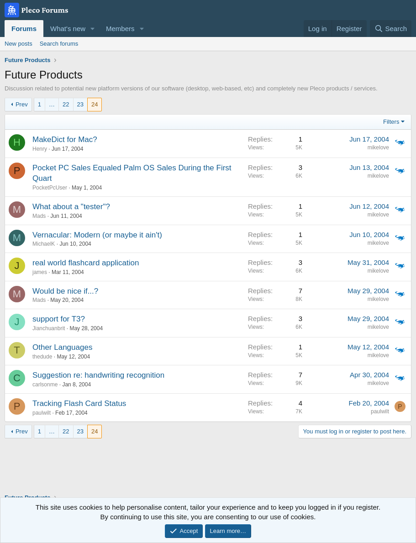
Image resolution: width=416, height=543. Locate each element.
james (39, 272)
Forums (24, 28)
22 (66, 104)
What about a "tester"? (71, 206)
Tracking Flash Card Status (79, 403)
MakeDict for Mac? (64, 139)
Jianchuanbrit (48, 328)
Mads (39, 216)
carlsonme (45, 384)
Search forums (59, 43)
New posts (18, 43)
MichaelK (43, 244)
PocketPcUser (49, 188)
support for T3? (58, 319)
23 (80, 104)
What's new (67, 28)
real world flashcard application (85, 262)
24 (94, 104)
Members (120, 28)
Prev (22, 104)
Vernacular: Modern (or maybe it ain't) (97, 235)
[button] (92, 28)
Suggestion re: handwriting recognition (98, 375)
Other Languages (62, 347)
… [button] (52, 104)
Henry (39, 149)
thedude (42, 356)
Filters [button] (391, 121)
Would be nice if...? (65, 291)
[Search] (390, 28)
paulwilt (41, 413)
